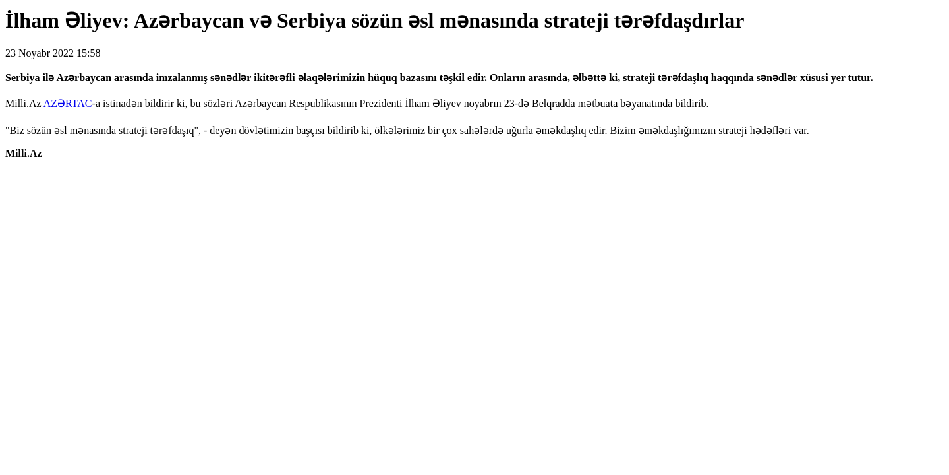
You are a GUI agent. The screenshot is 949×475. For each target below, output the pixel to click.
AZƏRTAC (67, 103)
